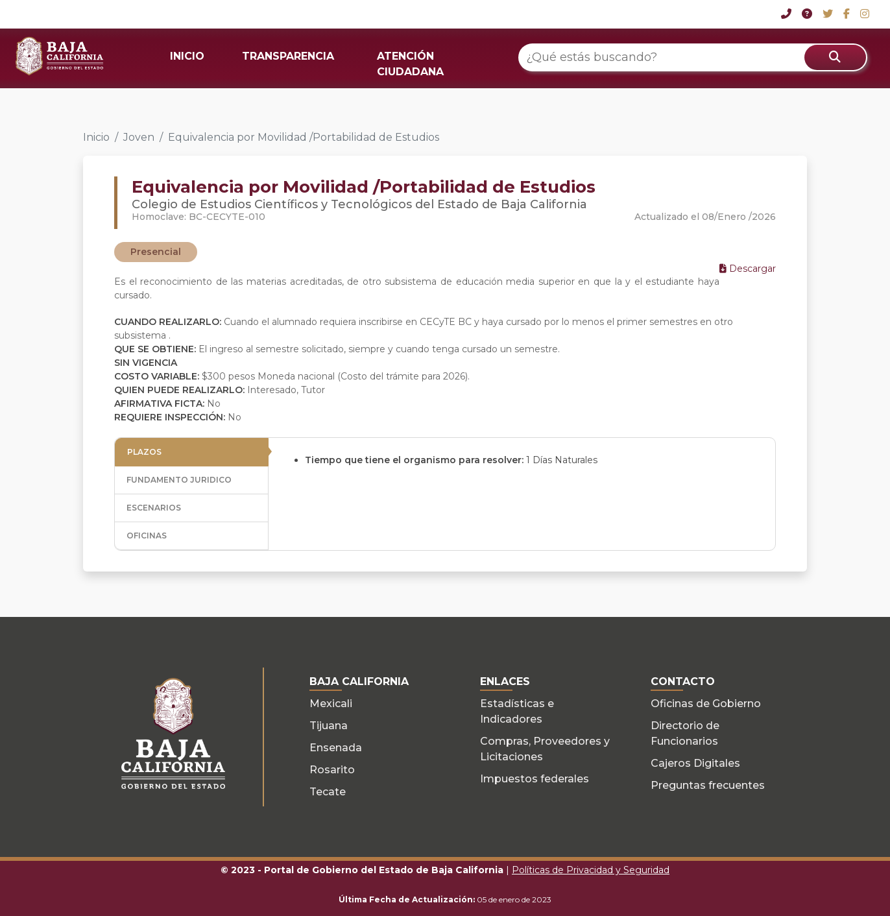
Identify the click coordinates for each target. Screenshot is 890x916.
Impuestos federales (534, 779)
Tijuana (328, 725)
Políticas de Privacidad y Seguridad (590, 870)
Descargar (747, 268)
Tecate (327, 792)
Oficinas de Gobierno (706, 703)
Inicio (96, 137)
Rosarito (332, 770)
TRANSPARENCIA (288, 56)
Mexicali (330, 703)
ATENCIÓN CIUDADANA (410, 64)
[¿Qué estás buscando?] (692, 57)
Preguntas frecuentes (708, 785)
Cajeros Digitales (695, 763)
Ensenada (335, 747)
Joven (138, 137)
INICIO (187, 56)
